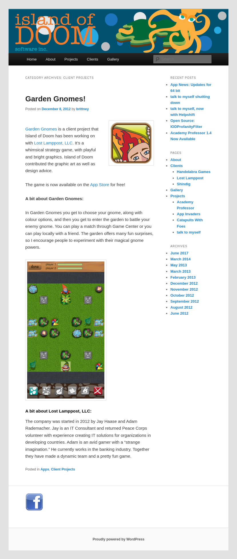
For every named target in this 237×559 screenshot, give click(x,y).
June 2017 (179, 253)
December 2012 (184, 283)
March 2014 (180, 259)
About (50, 59)
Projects (71, 59)
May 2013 (178, 265)
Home (32, 59)
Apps (45, 469)
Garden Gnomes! (55, 98)
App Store (99, 184)
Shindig (184, 184)
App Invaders (188, 214)
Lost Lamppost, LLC (53, 142)
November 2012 (184, 289)
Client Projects (63, 469)
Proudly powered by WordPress (118, 539)
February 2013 (183, 277)
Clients (92, 59)
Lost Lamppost (190, 178)
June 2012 (179, 313)
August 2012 (181, 307)
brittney (82, 109)
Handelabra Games (194, 172)
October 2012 (182, 295)
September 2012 (184, 301)
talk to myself (189, 232)
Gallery (113, 59)
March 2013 (180, 271)
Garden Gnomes (41, 128)
